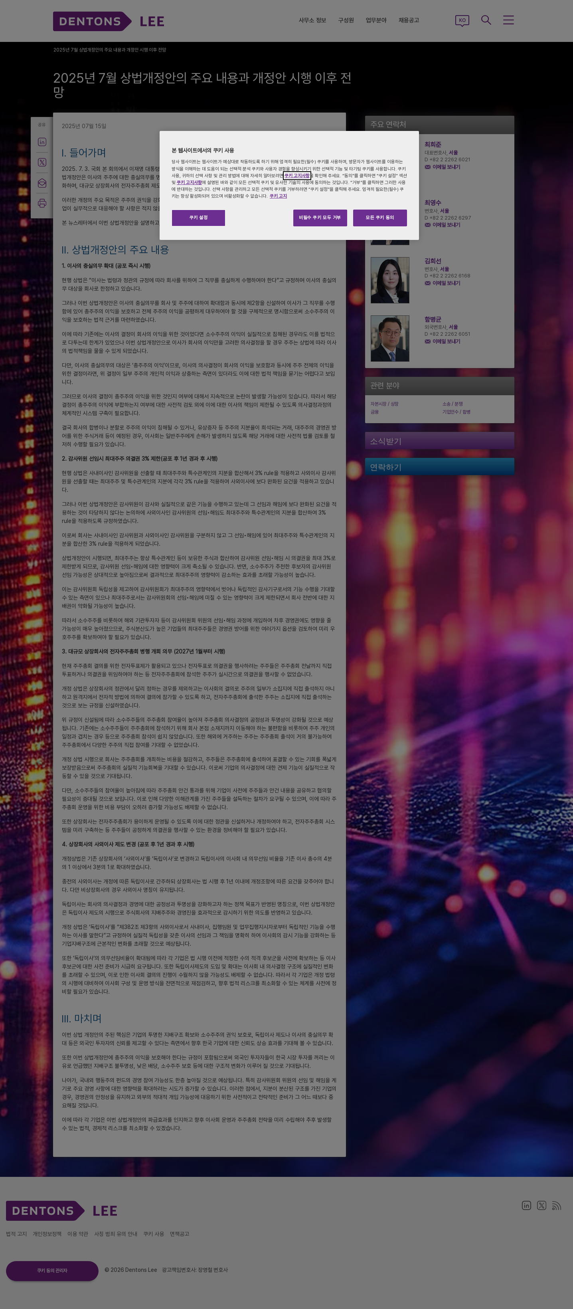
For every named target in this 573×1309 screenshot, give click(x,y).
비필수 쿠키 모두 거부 (320, 217)
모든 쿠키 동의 (380, 217)
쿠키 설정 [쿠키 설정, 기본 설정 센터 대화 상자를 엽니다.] (199, 217)
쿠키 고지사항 (297, 175)
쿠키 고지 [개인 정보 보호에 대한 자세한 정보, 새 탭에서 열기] (278, 196)
